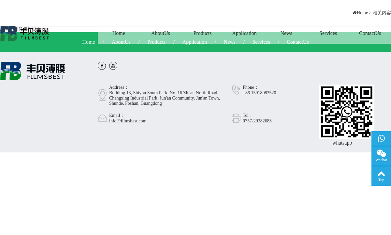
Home (118, 33)
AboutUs (160, 33)
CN (368, 11)
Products (202, 33)
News (286, 33)
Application (244, 33)
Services (328, 33)
